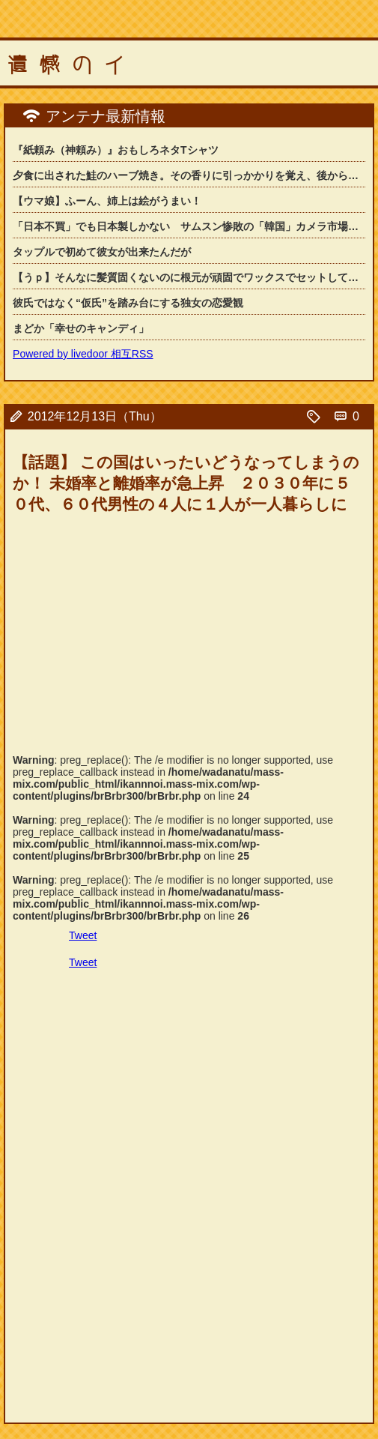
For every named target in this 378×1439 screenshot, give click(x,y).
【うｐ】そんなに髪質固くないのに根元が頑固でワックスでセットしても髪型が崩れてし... (189, 277)
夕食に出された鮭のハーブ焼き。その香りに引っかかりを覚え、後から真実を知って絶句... (189, 175)
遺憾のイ (71, 65)
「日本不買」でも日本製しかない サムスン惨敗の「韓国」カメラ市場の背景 (189, 226)
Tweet (83, 935)
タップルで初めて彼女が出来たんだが (102, 252)
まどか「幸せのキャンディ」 (81, 328)
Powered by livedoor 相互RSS (83, 354)
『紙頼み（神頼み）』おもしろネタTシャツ (116, 150)
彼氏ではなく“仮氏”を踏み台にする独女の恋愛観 (128, 303)
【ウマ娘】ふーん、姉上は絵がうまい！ (107, 201)
